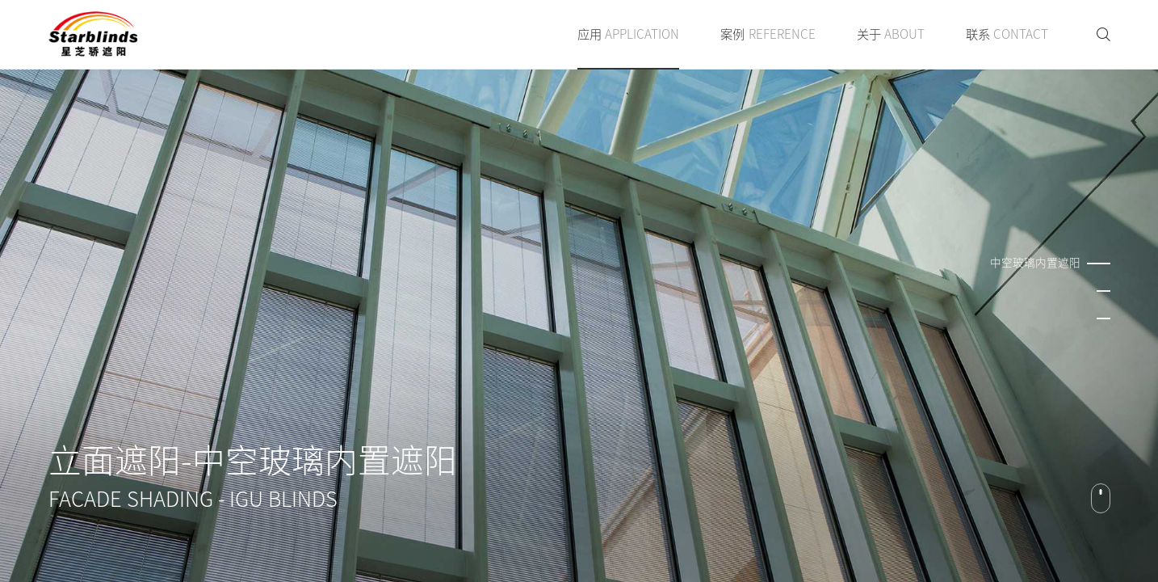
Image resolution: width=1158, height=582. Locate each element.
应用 (628, 34)
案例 (767, 34)
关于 (891, 34)
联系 (1007, 34)
